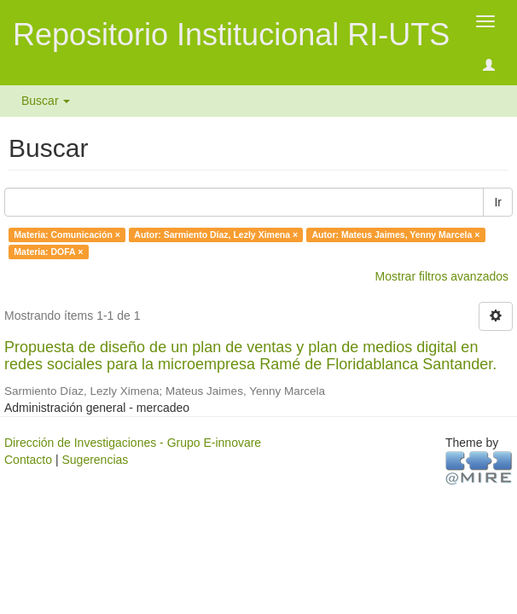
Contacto (28, 459)
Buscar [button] (45, 100)
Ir (498, 202)
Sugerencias (94, 459)
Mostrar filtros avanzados (441, 276)
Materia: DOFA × (48, 251)
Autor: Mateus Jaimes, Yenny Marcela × (396, 234)
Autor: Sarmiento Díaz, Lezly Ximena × (216, 234)
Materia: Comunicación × (67, 234)
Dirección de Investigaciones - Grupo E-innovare (132, 442)
